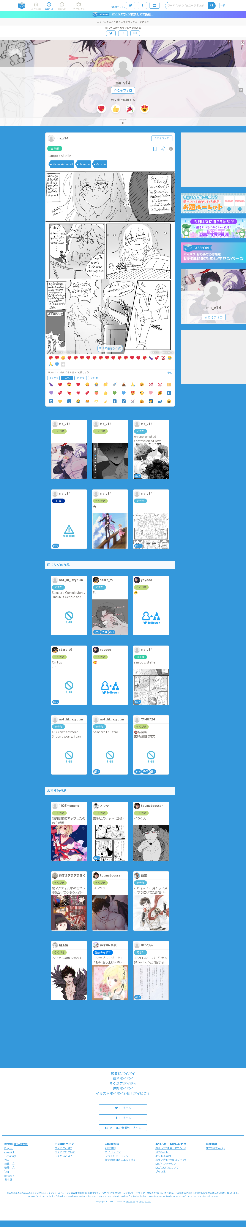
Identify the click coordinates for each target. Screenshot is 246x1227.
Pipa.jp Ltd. (145, 1201)
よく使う (53, 378)
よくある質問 (163, 1156)
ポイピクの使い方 (65, 1152)
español (9, 1152)
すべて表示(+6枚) (110, 348)
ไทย (6, 1172)
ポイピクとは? (63, 1148)
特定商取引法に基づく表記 (120, 1160)
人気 (67, 378)
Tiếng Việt (10, 1156)
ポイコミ (160, 1171)
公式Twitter (162, 1152)
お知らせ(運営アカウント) (170, 1148)
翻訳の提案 (21, 1144)
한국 (6, 1160)
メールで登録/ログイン (123, 1127)
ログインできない (165, 1164)
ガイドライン (113, 1152)
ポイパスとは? (63, 1156)
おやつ (80, 378)
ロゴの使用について (167, 1167)
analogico (130, 1201)
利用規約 (110, 1148)
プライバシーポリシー (118, 1156)
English (8, 1148)
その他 (94, 378)
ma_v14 (123, 83)
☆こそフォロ (123, 90)
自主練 (55, 148)
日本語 (8, 1179)
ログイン (123, 1107)
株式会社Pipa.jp (215, 1148)
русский (9, 1175)
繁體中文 (9, 1167)
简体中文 (9, 1164)
